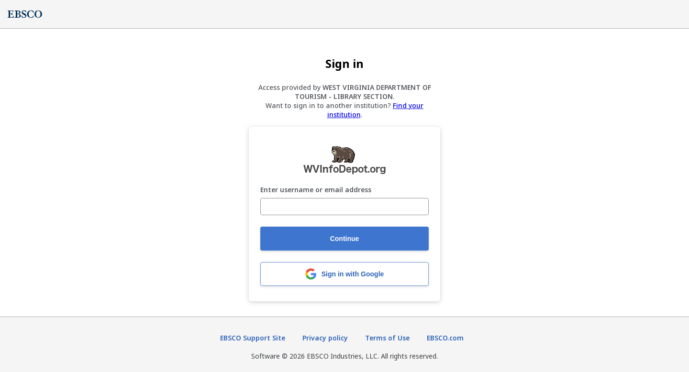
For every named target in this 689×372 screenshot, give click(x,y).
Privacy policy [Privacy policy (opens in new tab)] (325, 337)
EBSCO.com (445, 337)
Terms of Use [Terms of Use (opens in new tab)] (387, 337)
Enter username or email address (315, 190)
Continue (344, 238)
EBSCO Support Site (252, 337)
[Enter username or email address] (344, 206)
